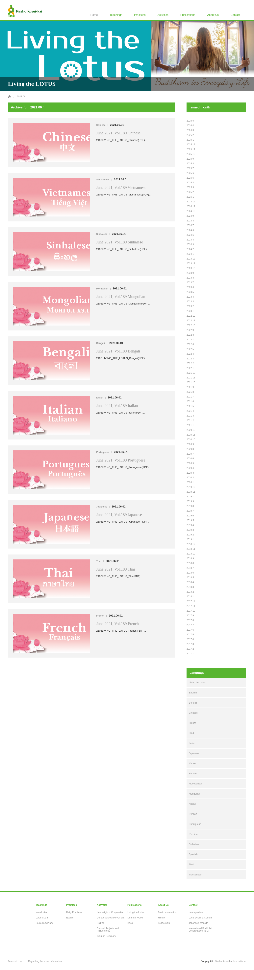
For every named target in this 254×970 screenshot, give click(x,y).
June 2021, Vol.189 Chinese (118, 133)
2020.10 (191, 439)
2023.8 (190, 277)
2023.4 (190, 296)
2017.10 (191, 610)
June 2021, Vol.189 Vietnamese (121, 187)
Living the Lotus (197, 682)
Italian (99, 397)
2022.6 (190, 344)
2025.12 (191, 144)
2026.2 (190, 135)
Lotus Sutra (42, 917)
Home (94, 14)
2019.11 (191, 491)
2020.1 (190, 482)
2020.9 (190, 444)
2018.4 (190, 582)
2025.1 (190, 196)
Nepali (192, 803)
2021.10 (191, 382)
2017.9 (190, 615)
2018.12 (191, 544)
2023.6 (190, 287)
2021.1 (190, 425)
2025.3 (190, 187)
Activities (162, 14)
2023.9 (190, 273)
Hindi (191, 733)
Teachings (116, 14)
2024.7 (190, 225)
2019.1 (190, 539)
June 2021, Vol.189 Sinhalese (119, 242)
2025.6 (190, 173)
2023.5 (190, 292)
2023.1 (190, 311)
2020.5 (190, 463)
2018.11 (191, 549)
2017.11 (191, 606)
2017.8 (190, 620)
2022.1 (190, 368)
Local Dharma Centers (200, 917)
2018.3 (190, 587)
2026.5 (190, 120)
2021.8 (190, 392)
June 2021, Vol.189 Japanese (119, 514)
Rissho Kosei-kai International (230, 961)
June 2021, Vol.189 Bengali (118, 351)
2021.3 (190, 415)
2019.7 (190, 510)
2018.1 (190, 596)
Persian (193, 814)
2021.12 (191, 373)
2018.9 (190, 558)
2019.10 (191, 496)
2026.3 (190, 130)
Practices (140, 14)
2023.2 (190, 306)
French (100, 615)
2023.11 (191, 263)
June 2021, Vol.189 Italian (117, 405)
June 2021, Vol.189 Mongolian (120, 296)
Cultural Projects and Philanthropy (108, 929)
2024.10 (191, 211)
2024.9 (190, 215)
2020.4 (190, 468)
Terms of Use (15, 961)
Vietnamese (103, 179)
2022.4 (190, 353)
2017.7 (190, 625)
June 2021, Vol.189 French (117, 623)
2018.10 (191, 553)
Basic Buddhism (44, 923)
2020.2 (190, 477)
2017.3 (190, 644)
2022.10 (191, 325)
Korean (193, 773)
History (161, 917)
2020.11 (191, 434)
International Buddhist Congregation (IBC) (200, 929)
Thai (98, 561)
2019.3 (190, 530)
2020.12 (191, 430)
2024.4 (190, 239)
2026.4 (190, 125)
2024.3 (190, 244)
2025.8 (190, 163)
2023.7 (190, 282)
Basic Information (167, 912)
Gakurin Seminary (106, 936)
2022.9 (190, 330)
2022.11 (191, 320)
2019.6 (190, 515)
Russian (193, 834)
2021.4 (190, 411)
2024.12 (191, 201)
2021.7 (190, 396)
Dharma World (135, 917)
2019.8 (190, 506)
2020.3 (190, 472)
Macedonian (195, 783)
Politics (100, 923)
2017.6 (190, 629)
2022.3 (190, 358)
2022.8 (190, 334)
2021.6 (190, 401)
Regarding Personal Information (45, 961)
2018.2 (190, 591)
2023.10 (191, 268)
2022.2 (190, 363)
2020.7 (190, 453)
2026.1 (190, 139)
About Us (213, 14)
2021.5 (190, 406)
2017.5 (190, 634)
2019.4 (190, 525)
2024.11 (191, 206)
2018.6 (190, 572)
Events (70, 917)
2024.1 (190, 254)
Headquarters (196, 912)
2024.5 (190, 235)
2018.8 (190, 563)
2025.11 (191, 149)
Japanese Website (198, 923)
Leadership (164, 923)
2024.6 (190, 230)
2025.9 (190, 158)
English (193, 692)
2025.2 (190, 192)
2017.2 (190, 648)
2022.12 (191, 315)
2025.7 (190, 168)
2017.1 (190, 653)
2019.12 (191, 487)
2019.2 (190, 534)
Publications (187, 14)
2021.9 (190, 387)
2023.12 (191, 258)
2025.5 (190, 177)
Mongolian (102, 288)
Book (130, 923)
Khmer (192, 763)
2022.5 (190, 349)
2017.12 (191, 601)
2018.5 (190, 577)
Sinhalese (101, 234)
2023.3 (190, 301)
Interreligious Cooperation (110, 912)
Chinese (101, 125)
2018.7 (190, 568)
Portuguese (102, 452)
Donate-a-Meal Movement (110, 917)
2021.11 (191, 377)
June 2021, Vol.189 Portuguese (120, 460)
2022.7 (190, 339)
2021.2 (190, 420)
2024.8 (190, 220)
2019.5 (190, 520)
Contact (235, 14)
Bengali (100, 343)
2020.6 (190, 458)
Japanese (101, 506)
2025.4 (190, 182)
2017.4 (190, 639)
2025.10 (191, 154)
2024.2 (190, 249)
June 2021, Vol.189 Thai (115, 569)
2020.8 (190, 449)
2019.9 (190, 501)
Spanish (193, 854)
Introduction (42, 912)
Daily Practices (74, 912)
